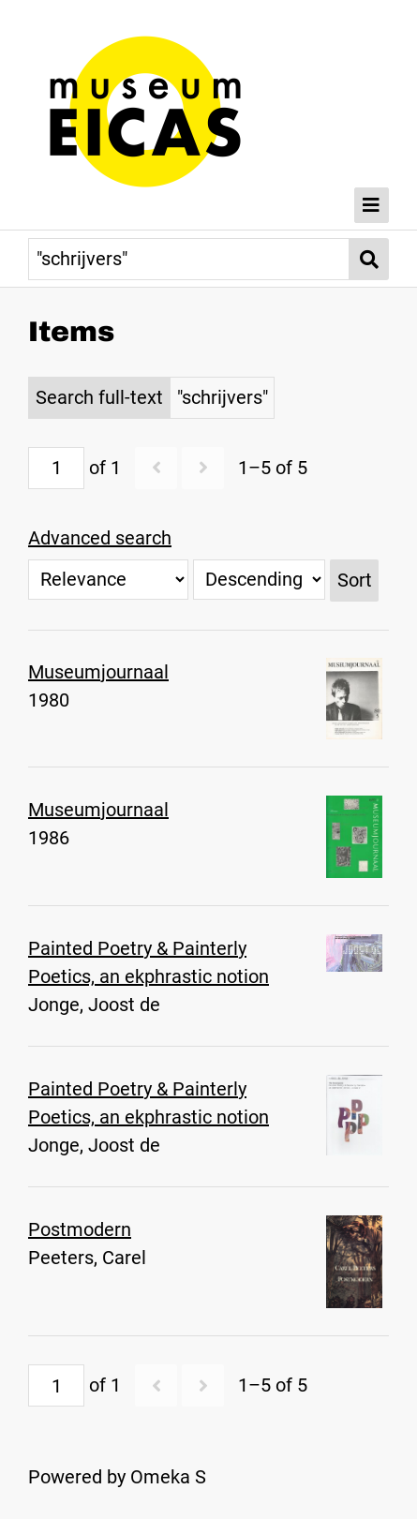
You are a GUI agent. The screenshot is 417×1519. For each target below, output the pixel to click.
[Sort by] (108, 579)
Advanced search (99, 538)
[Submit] (369, 259)
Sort (354, 580)
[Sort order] (259, 579)
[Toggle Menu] (372, 205)
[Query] (189, 259)
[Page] (56, 468)
